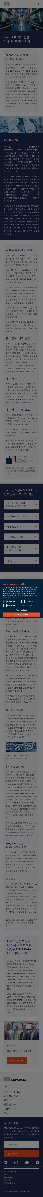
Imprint (14, 597)
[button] (27, 605)
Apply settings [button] (21, 610)
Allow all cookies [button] (21, 614)
